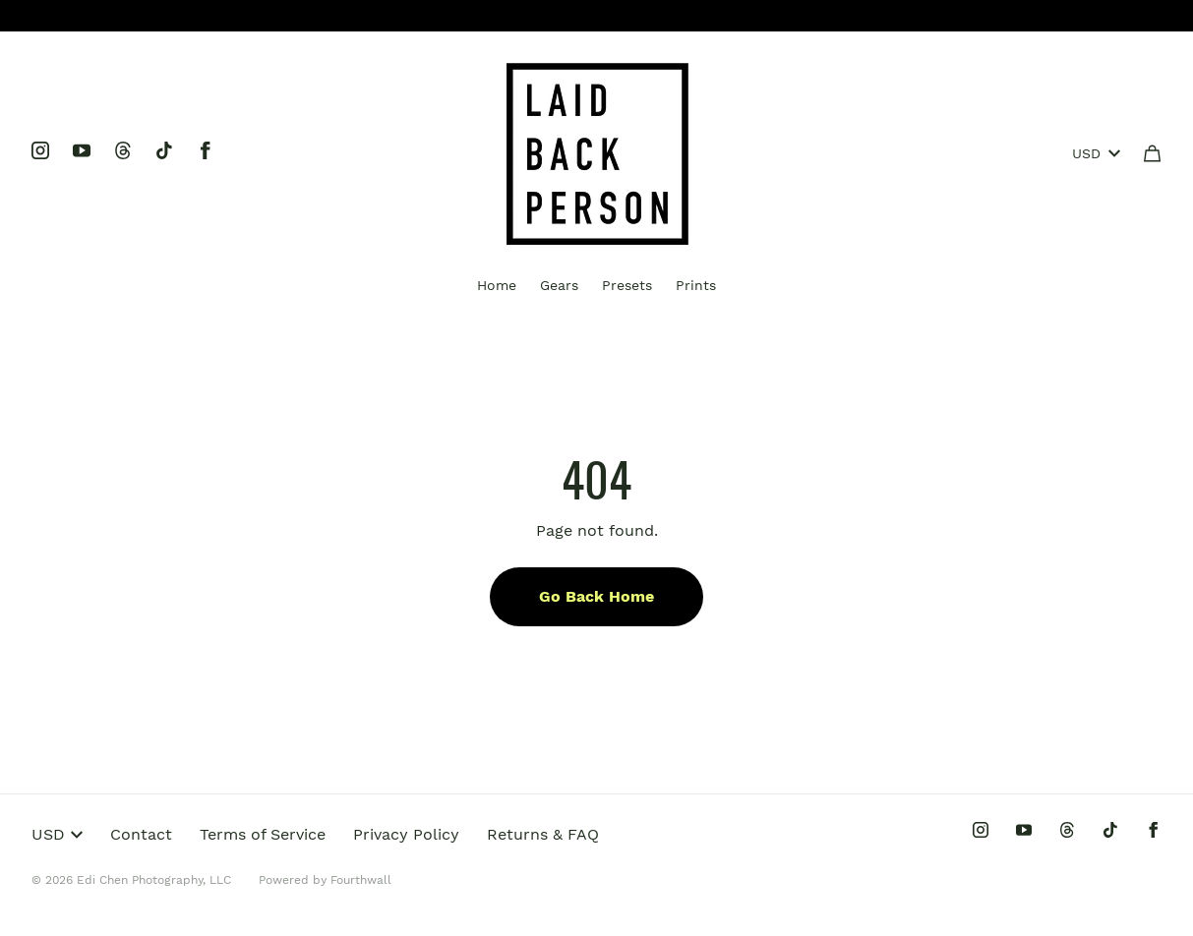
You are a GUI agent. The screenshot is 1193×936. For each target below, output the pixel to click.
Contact (141, 834)
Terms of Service (263, 834)
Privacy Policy (406, 834)
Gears (559, 285)
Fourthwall (360, 880)
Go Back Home (596, 596)
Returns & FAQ (543, 834)
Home (496, 285)
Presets (627, 285)
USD (1096, 153)
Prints (696, 285)
